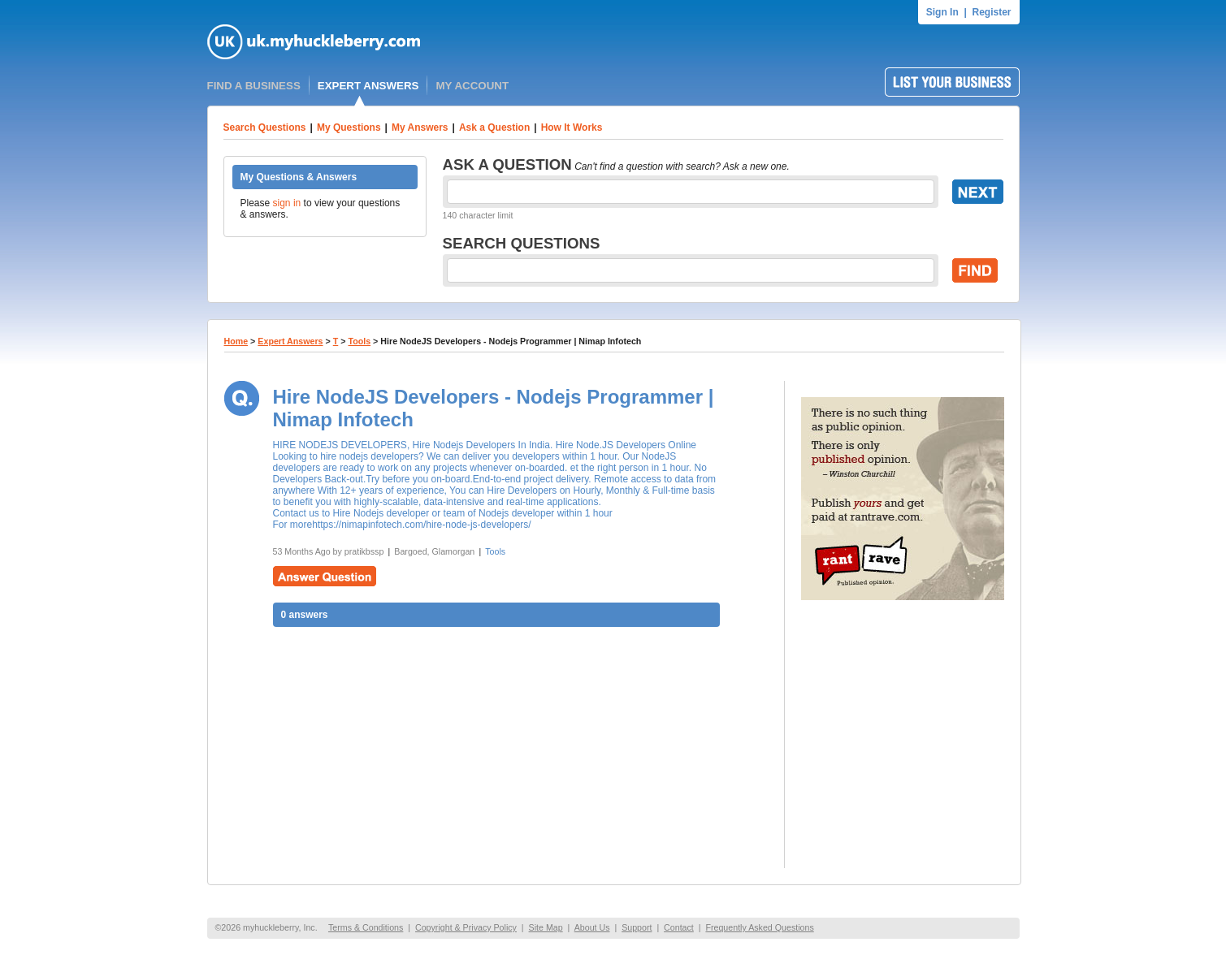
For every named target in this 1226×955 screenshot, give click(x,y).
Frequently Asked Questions (759, 927)
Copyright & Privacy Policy (466, 927)
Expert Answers (290, 341)
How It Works (572, 127)
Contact (679, 927)
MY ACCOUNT (472, 86)
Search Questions (264, 127)
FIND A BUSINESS (254, 86)
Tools (359, 341)
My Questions (349, 127)
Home (236, 341)
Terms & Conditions (365, 927)
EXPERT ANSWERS (368, 86)
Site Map (546, 927)
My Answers (420, 127)
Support (637, 927)
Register (991, 12)
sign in (287, 203)
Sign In (942, 12)
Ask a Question (494, 127)
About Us (592, 927)
